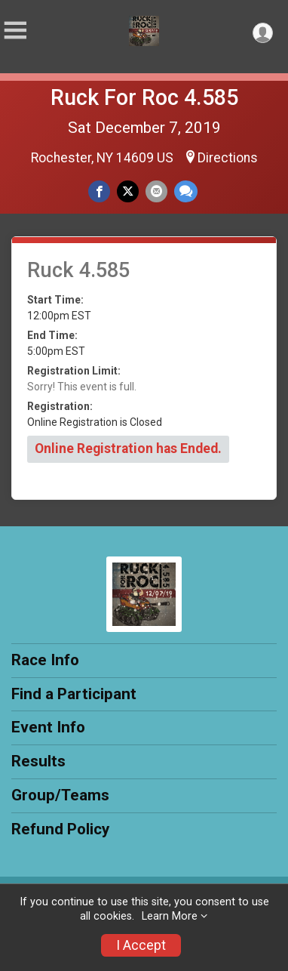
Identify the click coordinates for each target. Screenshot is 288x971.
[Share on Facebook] (99, 191)
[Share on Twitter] (128, 191)
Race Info (45, 660)
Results (38, 761)
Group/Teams (60, 795)
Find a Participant (73, 694)
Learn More (170, 916)
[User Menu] (263, 33)
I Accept (141, 945)
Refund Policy (60, 829)
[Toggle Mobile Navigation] (15, 30)
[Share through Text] (186, 191)
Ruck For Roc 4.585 (144, 97)
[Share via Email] (156, 191)
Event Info (48, 727)
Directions (228, 157)
